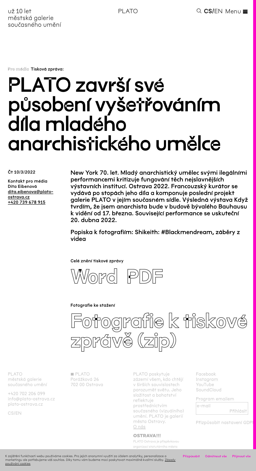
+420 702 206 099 (26, 393)
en (218, 11)
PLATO (128, 11)
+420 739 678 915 (26, 202)
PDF (145, 277)
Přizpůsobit (191, 456)
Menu (236, 11)
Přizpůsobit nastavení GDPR (225, 422)
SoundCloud (209, 389)
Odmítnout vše (216, 456)
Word (94, 277)
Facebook (206, 374)
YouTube (205, 384)
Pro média (18, 69)
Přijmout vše (241, 456)
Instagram (207, 379)
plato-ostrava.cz (25, 404)
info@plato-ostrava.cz (31, 398)
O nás (139, 426)
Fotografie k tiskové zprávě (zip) (159, 331)
